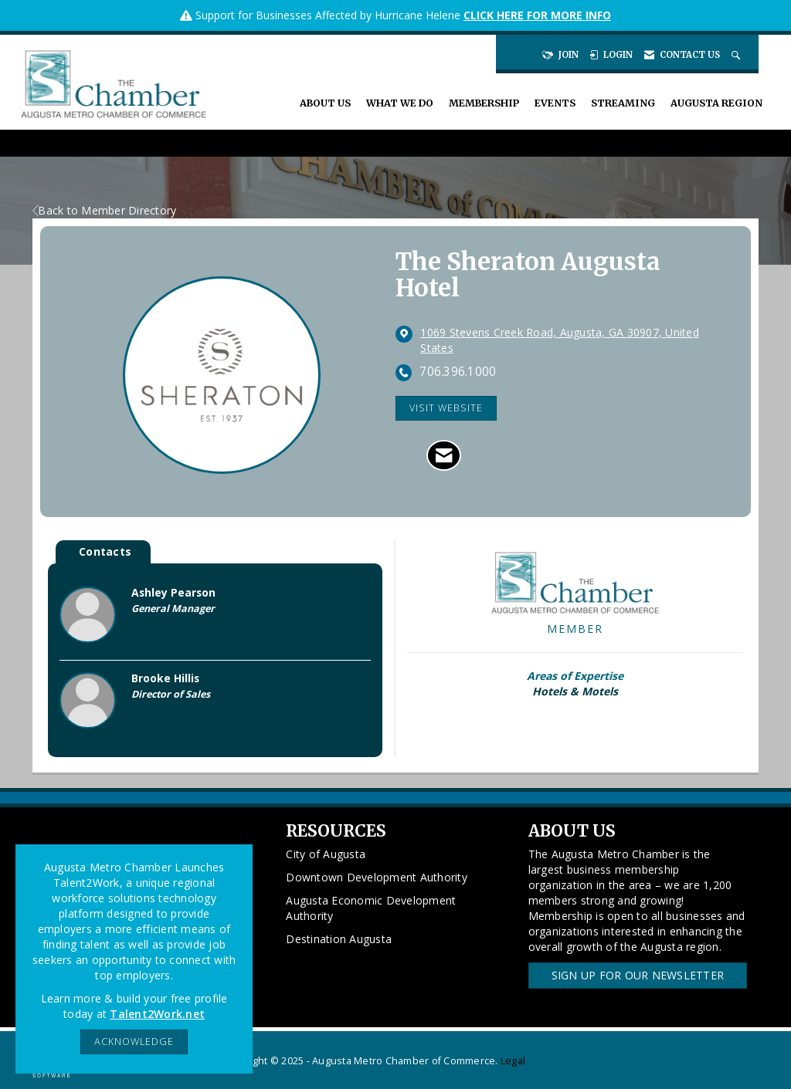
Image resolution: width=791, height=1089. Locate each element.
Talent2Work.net (157, 1013)
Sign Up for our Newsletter (638, 975)
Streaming (623, 103)
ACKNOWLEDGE (134, 1041)
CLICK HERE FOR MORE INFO (537, 15)
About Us (325, 103)
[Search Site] (737, 54)
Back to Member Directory (104, 210)
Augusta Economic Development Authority (371, 908)
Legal (513, 1060)
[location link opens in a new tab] (574, 340)
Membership (484, 103)
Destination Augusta (339, 939)
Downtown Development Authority (376, 877)
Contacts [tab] (105, 551)
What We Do (399, 103)
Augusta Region (716, 103)
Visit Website (446, 407)
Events (555, 103)
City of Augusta (325, 854)
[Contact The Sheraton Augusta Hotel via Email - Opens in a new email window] (443, 455)
